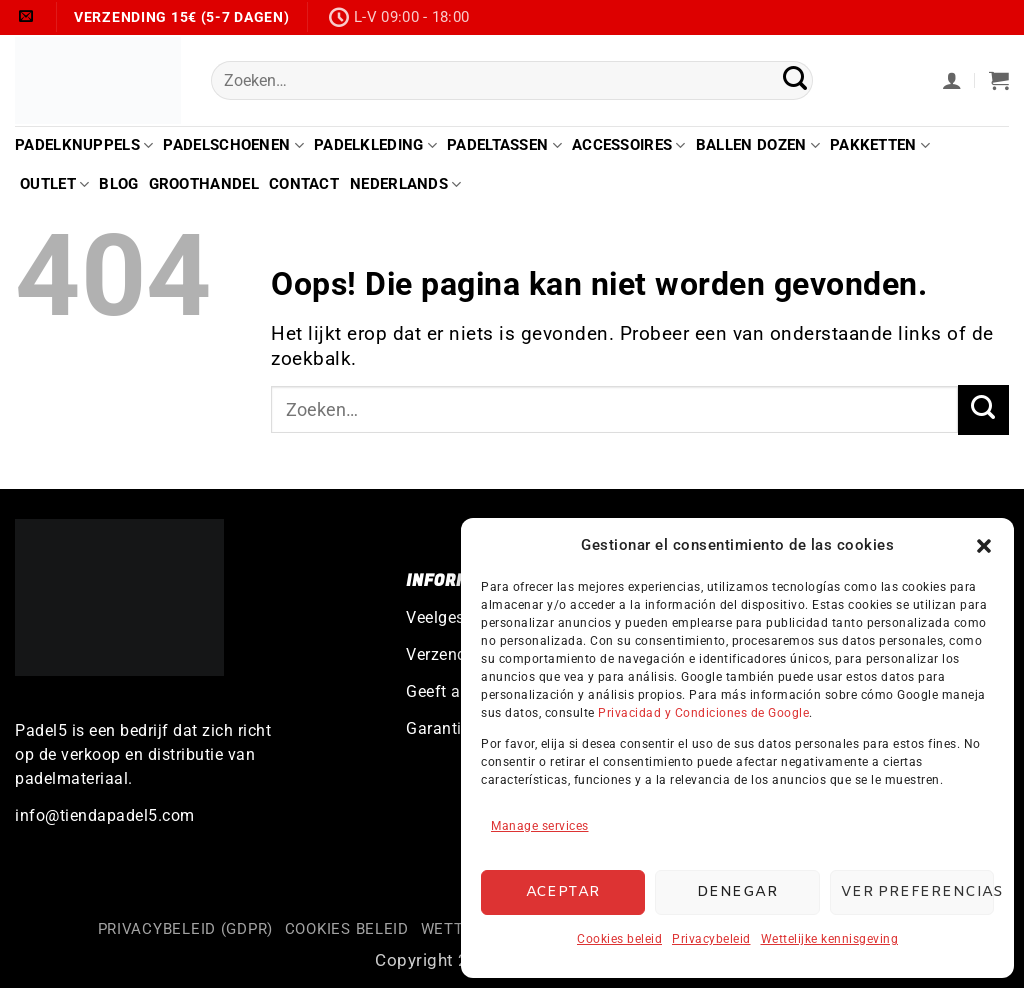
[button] (984, 546)
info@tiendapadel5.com (105, 815)
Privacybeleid (711, 939)
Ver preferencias (917, 892)
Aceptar (563, 892)
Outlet (54, 184)
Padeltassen (504, 145)
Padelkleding (375, 145)
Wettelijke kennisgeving (830, 939)
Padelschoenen (233, 145)
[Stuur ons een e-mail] (26, 17)
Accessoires (629, 145)
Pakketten (880, 145)
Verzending (448, 654)
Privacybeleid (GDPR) (186, 929)
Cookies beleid (619, 939)
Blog (118, 184)
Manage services (540, 826)
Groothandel (204, 184)
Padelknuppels (84, 145)
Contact (304, 184)
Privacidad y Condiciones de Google (703, 713)
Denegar (737, 892)
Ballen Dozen (758, 145)
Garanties (442, 728)
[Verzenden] (795, 80)
